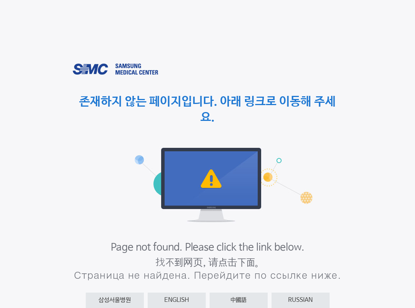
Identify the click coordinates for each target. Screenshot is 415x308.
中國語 (238, 300)
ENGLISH (176, 300)
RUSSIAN (300, 300)
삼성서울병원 (114, 300)
